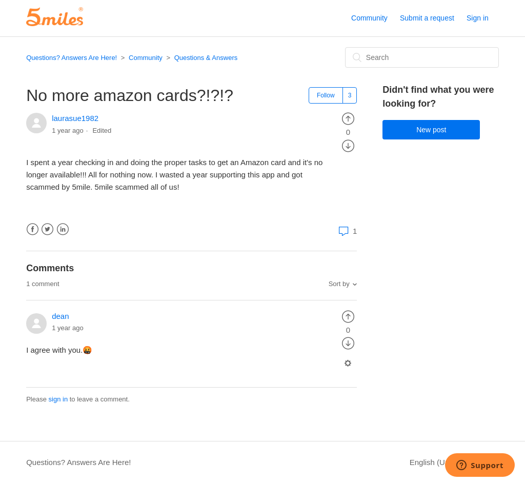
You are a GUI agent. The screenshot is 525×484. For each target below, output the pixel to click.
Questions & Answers (206, 58)
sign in (58, 399)
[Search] (422, 57)
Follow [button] (326, 95)
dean (60, 316)
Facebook (32, 229)
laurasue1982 (75, 118)
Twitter (47, 229)
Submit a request (427, 18)
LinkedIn (62, 229)
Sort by (339, 284)
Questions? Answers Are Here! (71, 58)
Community (369, 18)
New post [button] (431, 130)
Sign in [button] (478, 18)
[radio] (348, 118)
